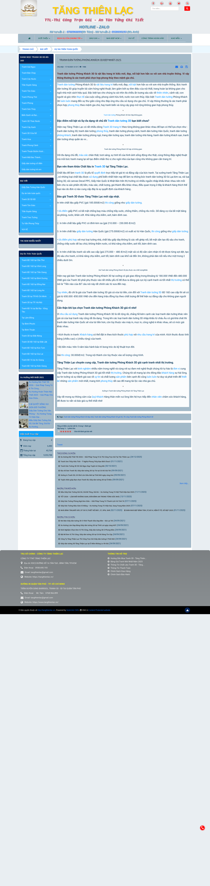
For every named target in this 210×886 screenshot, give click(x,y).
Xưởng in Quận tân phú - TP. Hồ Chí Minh (43, 856)
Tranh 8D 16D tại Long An (33, 290)
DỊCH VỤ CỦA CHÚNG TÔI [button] (69, 39)
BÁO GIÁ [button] (94, 39)
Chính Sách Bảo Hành (119, 846)
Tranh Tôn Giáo (28, 91)
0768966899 (74, 31)
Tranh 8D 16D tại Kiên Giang (34, 366)
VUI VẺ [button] (131, 38)
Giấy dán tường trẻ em (31, 169)
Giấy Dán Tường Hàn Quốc (33, 187)
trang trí (108, 84)
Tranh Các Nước (29, 79)
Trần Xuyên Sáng (29, 85)
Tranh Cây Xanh (29, 127)
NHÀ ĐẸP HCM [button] (113, 39)
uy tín (97, 571)
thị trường (176, 474)
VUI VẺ (25, 229)
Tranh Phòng (27, 103)
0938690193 (119, 31)
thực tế (80, 96)
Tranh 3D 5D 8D (29, 199)
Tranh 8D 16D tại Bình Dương (34, 278)
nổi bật (132, 84)
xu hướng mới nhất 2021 (32, 377)
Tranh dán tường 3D (119, 178)
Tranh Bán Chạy (29, 73)
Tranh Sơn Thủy (28, 109)
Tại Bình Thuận (28, 330)
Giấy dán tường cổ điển (32, 163)
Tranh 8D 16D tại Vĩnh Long (34, 266)
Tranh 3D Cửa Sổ (29, 133)
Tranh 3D (108, 184)
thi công (109, 320)
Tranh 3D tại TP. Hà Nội (32, 302)
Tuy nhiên (62, 487)
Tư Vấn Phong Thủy (30, 223)
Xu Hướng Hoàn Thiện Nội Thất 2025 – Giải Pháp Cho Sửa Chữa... (41, 395)
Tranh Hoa (26, 139)
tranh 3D (79, 290)
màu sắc (83, 272)
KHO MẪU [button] (176, 39)
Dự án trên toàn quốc (31, 193)
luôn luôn (65, 101)
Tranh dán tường (66, 84)
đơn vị (176, 563)
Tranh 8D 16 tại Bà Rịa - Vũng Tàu (35, 310)
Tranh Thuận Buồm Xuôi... (33, 151)
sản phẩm (121, 571)
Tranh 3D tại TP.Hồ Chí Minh (34, 296)
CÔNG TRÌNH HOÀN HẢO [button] (153, 38)
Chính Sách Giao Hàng (119, 843)
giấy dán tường (134, 320)
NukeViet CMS (73, 882)
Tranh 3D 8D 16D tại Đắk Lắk (34, 342)
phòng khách (64, 192)
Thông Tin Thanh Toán (119, 840)
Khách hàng (86, 529)
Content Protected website (99, 882)
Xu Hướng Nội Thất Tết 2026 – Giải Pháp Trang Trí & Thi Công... (41, 385)
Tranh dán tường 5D (151, 487)
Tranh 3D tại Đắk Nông (32, 336)
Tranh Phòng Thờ (29, 97)
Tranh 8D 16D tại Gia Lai (32, 354)
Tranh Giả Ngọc (28, 67)
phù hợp (72, 357)
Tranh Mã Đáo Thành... (32, 157)
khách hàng (168, 567)
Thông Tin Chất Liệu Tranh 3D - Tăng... (126, 836)
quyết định (99, 290)
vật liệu (100, 84)
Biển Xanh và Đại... (30, 115)
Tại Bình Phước (28, 324)
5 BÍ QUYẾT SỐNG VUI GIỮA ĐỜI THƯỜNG (39, 406)
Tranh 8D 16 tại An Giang (33, 360)
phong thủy (74, 105)
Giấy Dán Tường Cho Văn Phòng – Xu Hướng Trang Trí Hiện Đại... (40, 413)
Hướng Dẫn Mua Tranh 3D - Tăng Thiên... (127, 830)
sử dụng (93, 294)
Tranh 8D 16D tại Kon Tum (33, 348)
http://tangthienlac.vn (46, 882)
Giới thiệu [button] (44, 39)
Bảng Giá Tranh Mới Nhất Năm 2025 (125, 833)
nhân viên (156, 668)
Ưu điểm (63, 328)
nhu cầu (64, 509)
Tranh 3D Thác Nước (31, 121)
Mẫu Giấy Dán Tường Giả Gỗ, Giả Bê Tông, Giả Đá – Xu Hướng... (40, 423)
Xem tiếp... (184, 755)
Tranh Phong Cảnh (30, 145)
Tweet (60, 716)
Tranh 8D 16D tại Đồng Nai (33, 284)
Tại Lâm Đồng (28, 318)
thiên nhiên (162, 92)
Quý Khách (97, 668)
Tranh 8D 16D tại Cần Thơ (33, 260)
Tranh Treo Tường (29, 217)
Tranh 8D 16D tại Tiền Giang (34, 272)
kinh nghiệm (84, 563)
